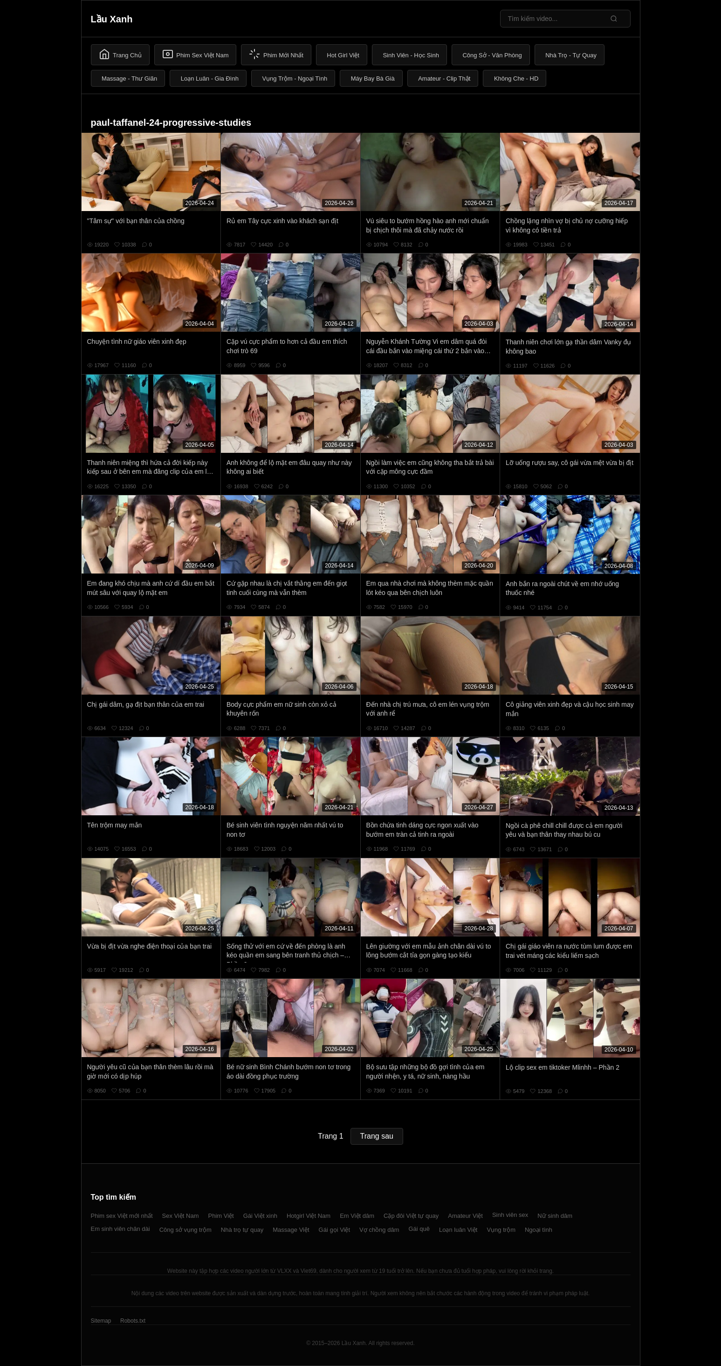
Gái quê (419, 1228)
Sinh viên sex (510, 1214)
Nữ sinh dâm (554, 1215)
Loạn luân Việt (458, 1229)
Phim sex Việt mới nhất (122, 1215)
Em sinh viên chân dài (120, 1228)
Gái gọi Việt (334, 1229)
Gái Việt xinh (260, 1215)
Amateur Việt (465, 1215)
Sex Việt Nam (180, 1215)
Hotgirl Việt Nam (308, 1215)
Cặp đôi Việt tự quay (411, 1215)
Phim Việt (221, 1215)
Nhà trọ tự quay (242, 1229)
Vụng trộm (501, 1229)
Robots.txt (132, 1321)
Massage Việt (291, 1229)
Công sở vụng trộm (185, 1229)
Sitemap (101, 1321)
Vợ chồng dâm (379, 1229)
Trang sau (376, 1136)
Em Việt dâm (357, 1215)
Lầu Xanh (112, 19)
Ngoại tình (538, 1229)
